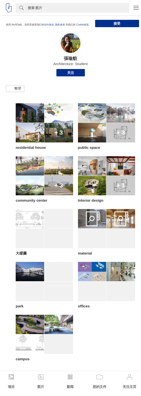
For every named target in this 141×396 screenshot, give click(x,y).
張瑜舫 (70, 58)
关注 (70, 73)
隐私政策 (60, 24)
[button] (15, 88)
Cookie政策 (82, 24)
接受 (117, 23)
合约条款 (49, 24)
